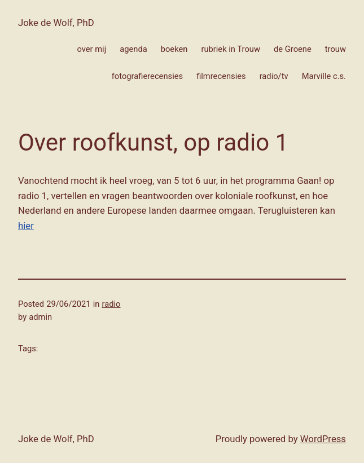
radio (111, 304)
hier (26, 225)
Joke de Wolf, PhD (56, 22)
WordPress (323, 438)
